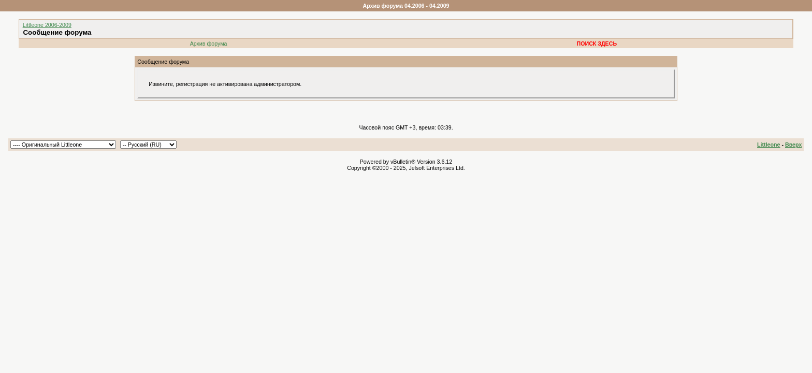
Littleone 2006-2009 (47, 25)
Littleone (768, 144)
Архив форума (208, 43)
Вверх (793, 144)
